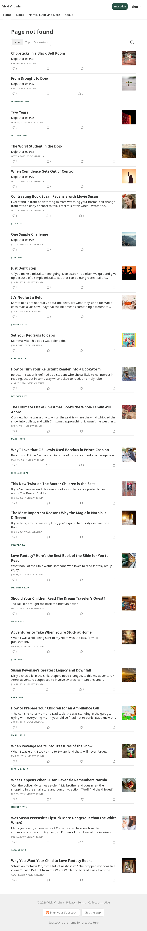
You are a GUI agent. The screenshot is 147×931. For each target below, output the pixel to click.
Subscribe (120, 6)
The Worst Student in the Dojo (36, 146)
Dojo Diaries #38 (23, 59)
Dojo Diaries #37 (23, 84)
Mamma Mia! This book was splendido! (38, 341)
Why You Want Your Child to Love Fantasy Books (51, 860)
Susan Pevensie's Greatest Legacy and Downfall (51, 670)
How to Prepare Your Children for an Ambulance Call (55, 708)
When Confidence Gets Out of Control (42, 171)
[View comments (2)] (49, 799)
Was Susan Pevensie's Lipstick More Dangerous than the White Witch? (64, 820)
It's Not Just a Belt (26, 297)
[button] (7, 14)
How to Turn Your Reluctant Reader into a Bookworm (56, 369)
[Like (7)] (15, 127)
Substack (54, 922)
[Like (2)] (15, 350)
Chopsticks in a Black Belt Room (38, 53)
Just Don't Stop (23, 268)
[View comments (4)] (49, 161)
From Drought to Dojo (29, 78)
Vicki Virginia (29, 63)
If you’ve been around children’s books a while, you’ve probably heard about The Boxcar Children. (60, 491)
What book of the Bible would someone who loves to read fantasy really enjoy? (61, 568)
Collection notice (99, 902)
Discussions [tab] (41, 42)
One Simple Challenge (29, 234)
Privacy (71, 902)
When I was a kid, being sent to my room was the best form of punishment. (54, 640)
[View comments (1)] (49, 68)
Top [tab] (27, 42)
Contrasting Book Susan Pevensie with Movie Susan (54, 196)
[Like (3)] (15, 68)
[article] (73, 61)
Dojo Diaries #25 (23, 240)
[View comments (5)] (49, 287)
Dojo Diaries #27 (23, 177)
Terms (82, 902)
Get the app (93, 912)
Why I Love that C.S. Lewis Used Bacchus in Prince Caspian (60, 450)
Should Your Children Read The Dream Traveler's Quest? (58, 598)
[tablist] (31, 42)
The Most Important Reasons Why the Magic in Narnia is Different (58, 515)
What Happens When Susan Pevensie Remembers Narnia (59, 780)
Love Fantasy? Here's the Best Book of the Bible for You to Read (60, 558)
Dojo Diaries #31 (23, 152)
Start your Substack (60, 912)
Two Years (19, 112)
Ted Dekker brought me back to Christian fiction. (45, 604)
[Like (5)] (15, 161)
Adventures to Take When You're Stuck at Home (51, 632)
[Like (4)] (15, 93)
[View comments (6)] (49, 316)
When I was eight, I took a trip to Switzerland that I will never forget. (59, 751)
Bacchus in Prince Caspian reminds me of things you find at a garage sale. (63, 455)
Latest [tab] (17, 42)
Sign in (136, 6)
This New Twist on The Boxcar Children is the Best (53, 483)
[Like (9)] (15, 465)
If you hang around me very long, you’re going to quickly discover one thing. (60, 525)
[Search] (132, 42)
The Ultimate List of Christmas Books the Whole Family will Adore (61, 409)
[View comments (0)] (48, 93)
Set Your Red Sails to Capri (33, 335)
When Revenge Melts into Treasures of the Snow (52, 746)
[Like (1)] (15, 503)
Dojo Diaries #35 (23, 118)
